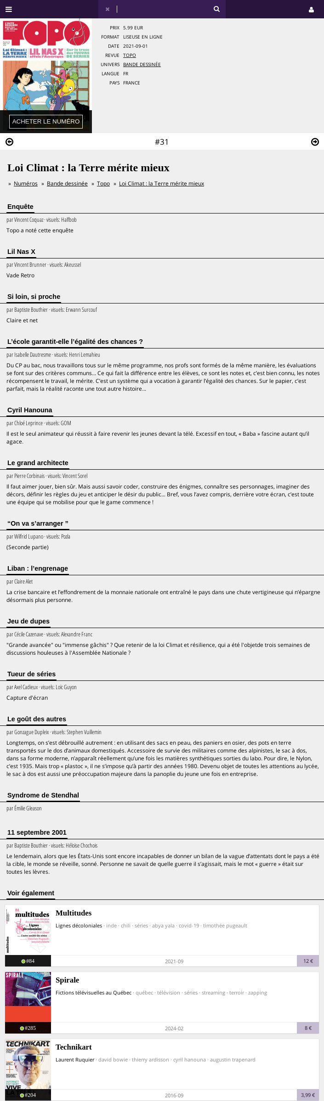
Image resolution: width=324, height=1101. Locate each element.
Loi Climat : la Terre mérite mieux (161, 183)
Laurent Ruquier (75, 1059)
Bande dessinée (142, 64)
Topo (129, 55)
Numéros (26, 183)
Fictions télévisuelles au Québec (93, 992)
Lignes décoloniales (79, 925)
